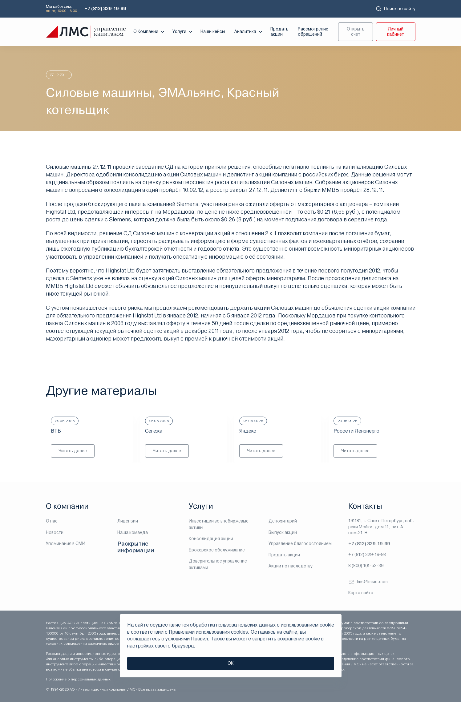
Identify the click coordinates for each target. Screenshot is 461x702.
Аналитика (249, 32)
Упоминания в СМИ (65, 543)
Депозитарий (283, 520)
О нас (52, 520)
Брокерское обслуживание (217, 549)
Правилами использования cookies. (209, 632)
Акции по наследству (291, 565)
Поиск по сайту (395, 9)
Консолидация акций (211, 538)
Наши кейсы (212, 31)
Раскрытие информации (135, 547)
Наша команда (132, 532)
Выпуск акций (283, 532)
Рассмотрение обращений (313, 31)
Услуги (183, 32)
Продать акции (279, 31)
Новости (54, 532)
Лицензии (127, 520)
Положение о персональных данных (78, 679)
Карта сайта (360, 592)
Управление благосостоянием (300, 543)
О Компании (149, 32)
